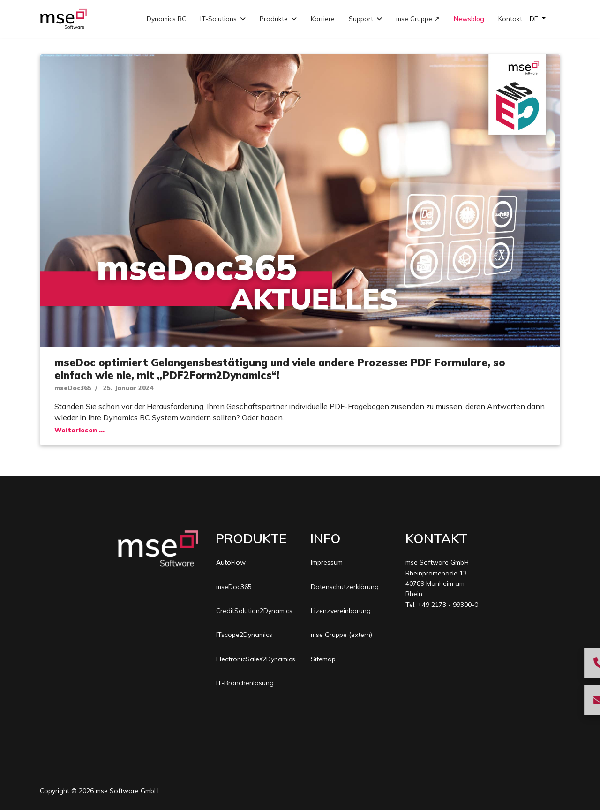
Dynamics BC (166, 19)
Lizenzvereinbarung (341, 610)
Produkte (274, 19)
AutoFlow (231, 562)
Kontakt (510, 19)
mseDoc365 (72, 388)
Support (361, 19)
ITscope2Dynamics (244, 634)
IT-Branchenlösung (245, 683)
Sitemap (323, 659)
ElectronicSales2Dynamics (254, 659)
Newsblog (469, 19)
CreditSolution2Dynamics (254, 610)
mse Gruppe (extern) (341, 634)
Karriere (323, 19)
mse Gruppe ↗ (418, 19)
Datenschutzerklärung (345, 587)
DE (535, 19)
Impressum (327, 562)
